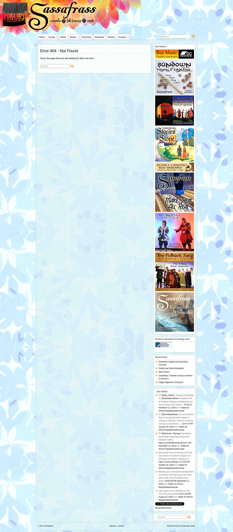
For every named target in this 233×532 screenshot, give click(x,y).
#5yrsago (177, 433)
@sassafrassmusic (163, 508)
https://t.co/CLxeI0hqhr (168, 462)
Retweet (173, 411)
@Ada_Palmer (168, 395)
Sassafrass (48, 526)
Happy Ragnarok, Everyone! (171, 382)
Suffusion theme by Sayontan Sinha (181, 526)
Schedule (99, 37)
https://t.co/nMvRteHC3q (169, 443)
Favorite (180, 411)
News (63, 37)
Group (53, 38)
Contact (123, 38)
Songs (74, 38)
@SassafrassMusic (170, 398)
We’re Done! (164, 372)
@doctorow (167, 433)
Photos (111, 37)
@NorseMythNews (170, 414)
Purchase (86, 37)
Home (42, 37)
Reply (167, 411)
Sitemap (112, 526)
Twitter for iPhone (175, 484)
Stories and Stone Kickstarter (171, 368)
